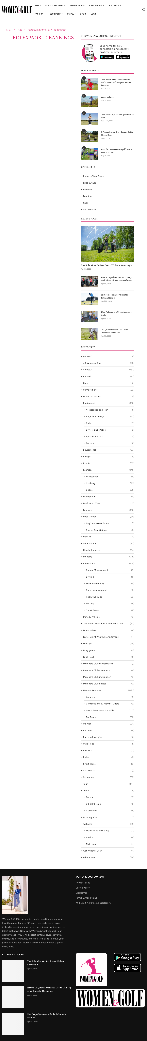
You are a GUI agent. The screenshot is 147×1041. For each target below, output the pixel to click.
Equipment (55, 14)
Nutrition (110, 843)
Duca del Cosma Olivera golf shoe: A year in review (117, 150)
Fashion (39, 14)
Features (108, 509)
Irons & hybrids (108, 616)
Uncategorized (108, 817)
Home (38, 5)
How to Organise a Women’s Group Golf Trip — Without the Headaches (116, 279)
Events (108, 463)
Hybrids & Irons (110, 436)
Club (108, 382)
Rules (108, 757)
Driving (110, 576)
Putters (110, 443)
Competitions (108, 389)
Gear (85, 202)
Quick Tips (108, 743)
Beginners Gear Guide (110, 523)
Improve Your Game (93, 176)
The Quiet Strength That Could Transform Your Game (114, 331)
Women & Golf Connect (90, 877)
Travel (70, 14)
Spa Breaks (108, 770)
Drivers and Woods (110, 429)
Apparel (108, 376)
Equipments (108, 449)
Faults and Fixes (108, 503)
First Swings (95, 5)
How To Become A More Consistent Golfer (116, 313)
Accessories (110, 476)
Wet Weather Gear (108, 850)
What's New (108, 857)
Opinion (108, 723)
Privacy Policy (83, 882)
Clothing (110, 483)
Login (94, 14)
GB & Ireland (108, 543)
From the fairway (110, 583)
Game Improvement (110, 590)
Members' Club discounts (108, 670)
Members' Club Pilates (108, 683)
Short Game (110, 610)
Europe (108, 456)
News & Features (54, 5)
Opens (83, 14)
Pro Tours (110, 717)
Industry (108, 556)
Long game (108, 650)
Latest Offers (108, 630)
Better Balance (107, 97)
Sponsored (108, 777)
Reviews (108, 750)
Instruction (76, 5)
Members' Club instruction (108, 676)
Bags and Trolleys (110, 416)
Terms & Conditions (86, 898)
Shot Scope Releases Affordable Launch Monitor (114, 296)
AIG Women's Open (108, 362)
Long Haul (108, 656)
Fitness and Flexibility (110, 830)
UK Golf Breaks (110, 803)
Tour (108, 783)
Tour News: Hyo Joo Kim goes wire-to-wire (116, 115)
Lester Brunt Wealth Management (108, 636)
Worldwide (110, 810)
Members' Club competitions (108, 663)
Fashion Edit (108, 496)
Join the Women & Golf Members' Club (108, 623)
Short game (108, 763)
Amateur (108, 369)
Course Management (110, 570)
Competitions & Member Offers (110, 703)
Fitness (108, 536)
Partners (108, 730)
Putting (110, 603)
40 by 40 (108, 356)
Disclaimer (81, 893)
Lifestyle (108, 643)
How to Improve (108, 550)
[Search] (143, 9)
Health (110, 837)
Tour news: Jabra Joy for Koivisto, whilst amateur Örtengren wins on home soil (117, 81)
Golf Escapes (89, 209)
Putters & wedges (108, 737)
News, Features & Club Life (110, 710)
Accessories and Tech (110, 409)
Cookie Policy (82, 887)
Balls (110, 423)
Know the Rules (110, 596)
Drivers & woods (108, 396)
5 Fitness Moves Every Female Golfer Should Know (116, 133)
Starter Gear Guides (110, 530)
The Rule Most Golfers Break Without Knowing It (106, 265)
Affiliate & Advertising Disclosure (93, 903)
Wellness (114, 5)
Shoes (110, 489)
